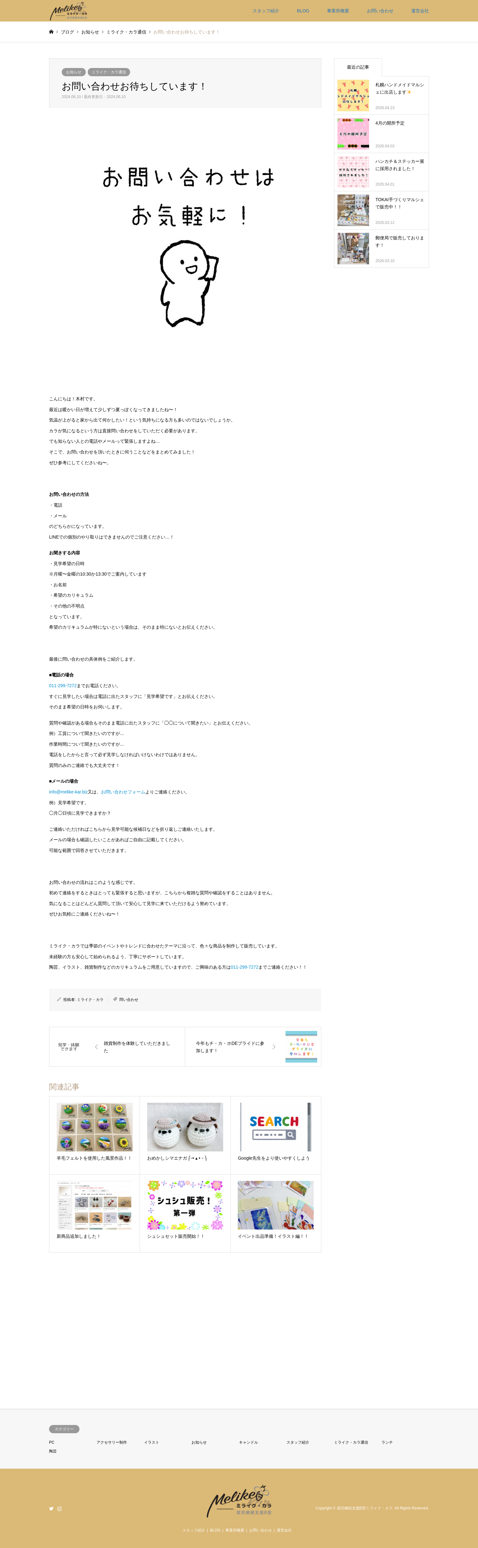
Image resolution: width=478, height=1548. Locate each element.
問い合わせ (128, 999)
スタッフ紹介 (266, 10)
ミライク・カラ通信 (109, 72)
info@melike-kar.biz (68, 791)
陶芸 (53, 1451)
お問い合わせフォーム (123, 791)
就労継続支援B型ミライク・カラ (365, 1508)
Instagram (59, 1508)
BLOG (303, 10)
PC (51, 1442)
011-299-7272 (63, 685)
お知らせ (73, 72)
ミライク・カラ (90, 999)
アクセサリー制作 (112, 1442)
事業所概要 (338, 10)
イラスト (151, 1442)
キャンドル (248, 1442)
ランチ (387, 1442)
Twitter (51, 1508)
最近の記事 (358, 67)
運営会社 (420, 10)
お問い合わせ (380, 10)
